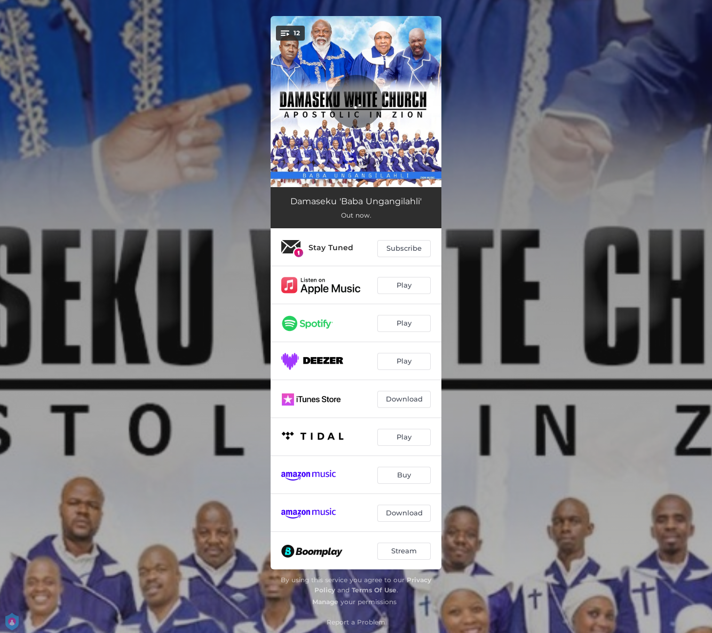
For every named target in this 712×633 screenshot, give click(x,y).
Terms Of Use (374, 590)
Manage (325, 602)
